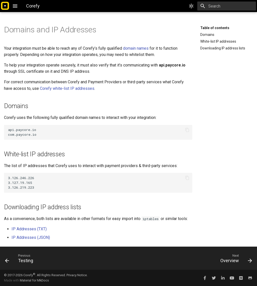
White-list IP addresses (218, 41)
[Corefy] (5, 6)
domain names (136, 48)
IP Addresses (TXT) (29, 229)
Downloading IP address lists (222, 48)
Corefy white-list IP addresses (67, 88)
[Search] (226, 6)
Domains (207, 35)
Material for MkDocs (34, 280)
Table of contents (214, 28)
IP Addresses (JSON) (31, 237)
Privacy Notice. (77, 275)
